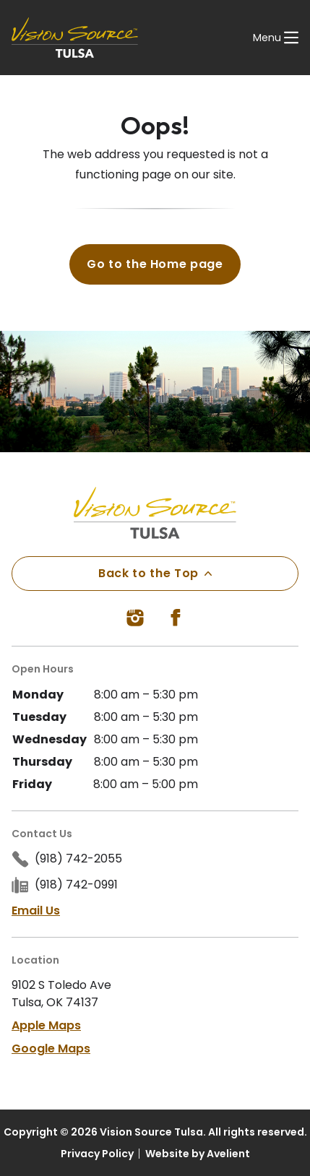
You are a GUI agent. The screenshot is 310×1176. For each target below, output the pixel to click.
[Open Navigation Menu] (275, 37)
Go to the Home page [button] (155, 264)
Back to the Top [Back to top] (155, 573)
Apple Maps (46, 1025)
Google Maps (51, 1048)
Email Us (36, 910)
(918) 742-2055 (78, 858)
